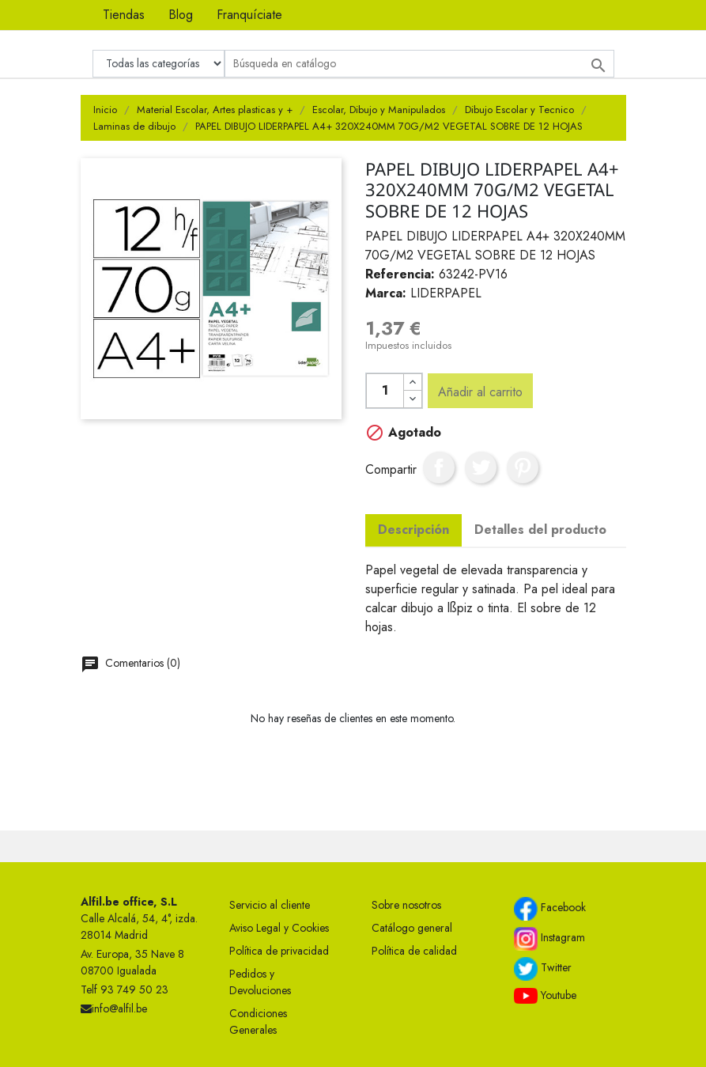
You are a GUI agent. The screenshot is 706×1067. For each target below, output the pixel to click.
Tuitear (480, 467)
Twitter (543, 969)
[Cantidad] (385, 390)
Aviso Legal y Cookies (279, 928)
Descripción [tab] (413, 529)
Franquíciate (249, 15)
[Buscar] (419, 64)
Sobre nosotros (406, 905)
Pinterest (522, 467)
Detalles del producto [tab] (540, 529)
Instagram (549, 939)
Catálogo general (412, 928)
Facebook (550, 909)
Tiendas (124, 15)
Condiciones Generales (258, 1021)
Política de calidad (414, 951)
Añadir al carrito (480, 392)
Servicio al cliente (269, 905)
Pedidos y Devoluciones (260, 982)
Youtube (545, 996)
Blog (180, 15)
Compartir (439, 467)
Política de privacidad (279, 951)
